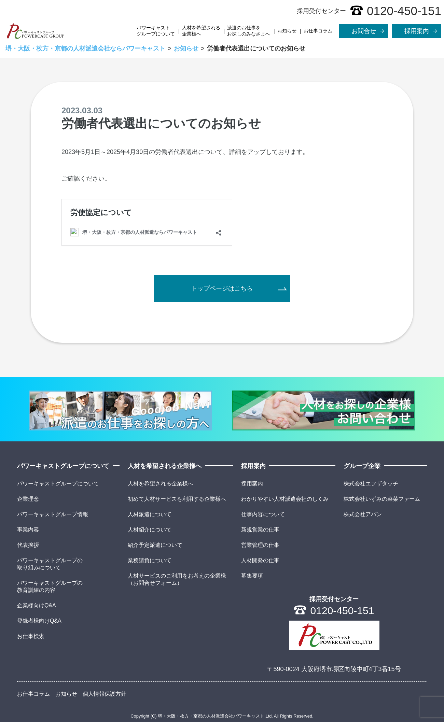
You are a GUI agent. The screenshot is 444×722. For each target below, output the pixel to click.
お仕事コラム (318, 30)
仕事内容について (263, 514)
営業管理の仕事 (260, 545)
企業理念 (28, 499)
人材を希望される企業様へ (201, 31)
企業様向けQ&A (36, 605)
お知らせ (286, 30)
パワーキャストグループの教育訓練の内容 (50, 586)
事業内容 (28, 530)
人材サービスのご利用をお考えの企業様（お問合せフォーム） (177, 579)
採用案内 (252, 483)
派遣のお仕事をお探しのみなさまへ (248, 31)
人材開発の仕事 (260, 560)
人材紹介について (149, 530)
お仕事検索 (30, 636)
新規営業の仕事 (260, 530)
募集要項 (252, 576)
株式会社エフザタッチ (371, 483)
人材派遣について (149, 514)
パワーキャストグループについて (156, 31)
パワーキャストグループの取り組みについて (50, 563)
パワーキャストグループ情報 (52, 514)
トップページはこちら (222, 288)
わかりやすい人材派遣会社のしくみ (285, 499)
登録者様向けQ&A (39, 621)
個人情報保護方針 (104, 694)
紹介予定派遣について (155, 545)
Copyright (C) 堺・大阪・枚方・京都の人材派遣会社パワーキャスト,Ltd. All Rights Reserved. (221, 716)
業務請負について (149, 560)
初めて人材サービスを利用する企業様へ (177, 499)
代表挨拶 (28, 545)
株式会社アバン (363, 514)
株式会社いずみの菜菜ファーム (382, 499)
